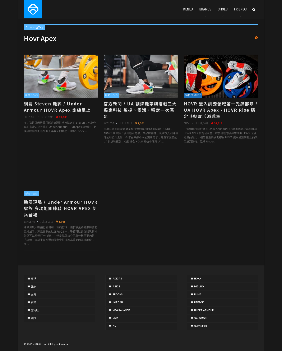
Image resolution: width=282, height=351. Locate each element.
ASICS (116, 286)
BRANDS (205, 9)
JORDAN (118, 302)
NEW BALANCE (121, 310)
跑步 (33, 286)
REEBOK (199, 302)
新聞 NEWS (31, 95)
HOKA (197, 278)
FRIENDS (240, 9)
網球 (33, 318)
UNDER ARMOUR (204, 310)
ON (114, 326)
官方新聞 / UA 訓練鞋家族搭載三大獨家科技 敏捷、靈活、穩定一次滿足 (140, 110)
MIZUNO (199, 286)
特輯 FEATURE (193, 95)
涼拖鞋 (35, 310)
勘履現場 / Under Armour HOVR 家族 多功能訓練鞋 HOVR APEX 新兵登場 (61, 208)
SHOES (223, 9)
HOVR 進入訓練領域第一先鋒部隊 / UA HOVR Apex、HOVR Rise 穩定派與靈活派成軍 (221, 110)
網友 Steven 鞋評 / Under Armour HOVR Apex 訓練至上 (57, 107)
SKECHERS (200, 326)
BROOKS (118, 294)
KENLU (188, 9)
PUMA (198, 294)
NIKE (115, 318)
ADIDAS (117, 278)
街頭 (33, 302)
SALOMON (200, 318)
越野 (33, 294)
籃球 (33, 278)
